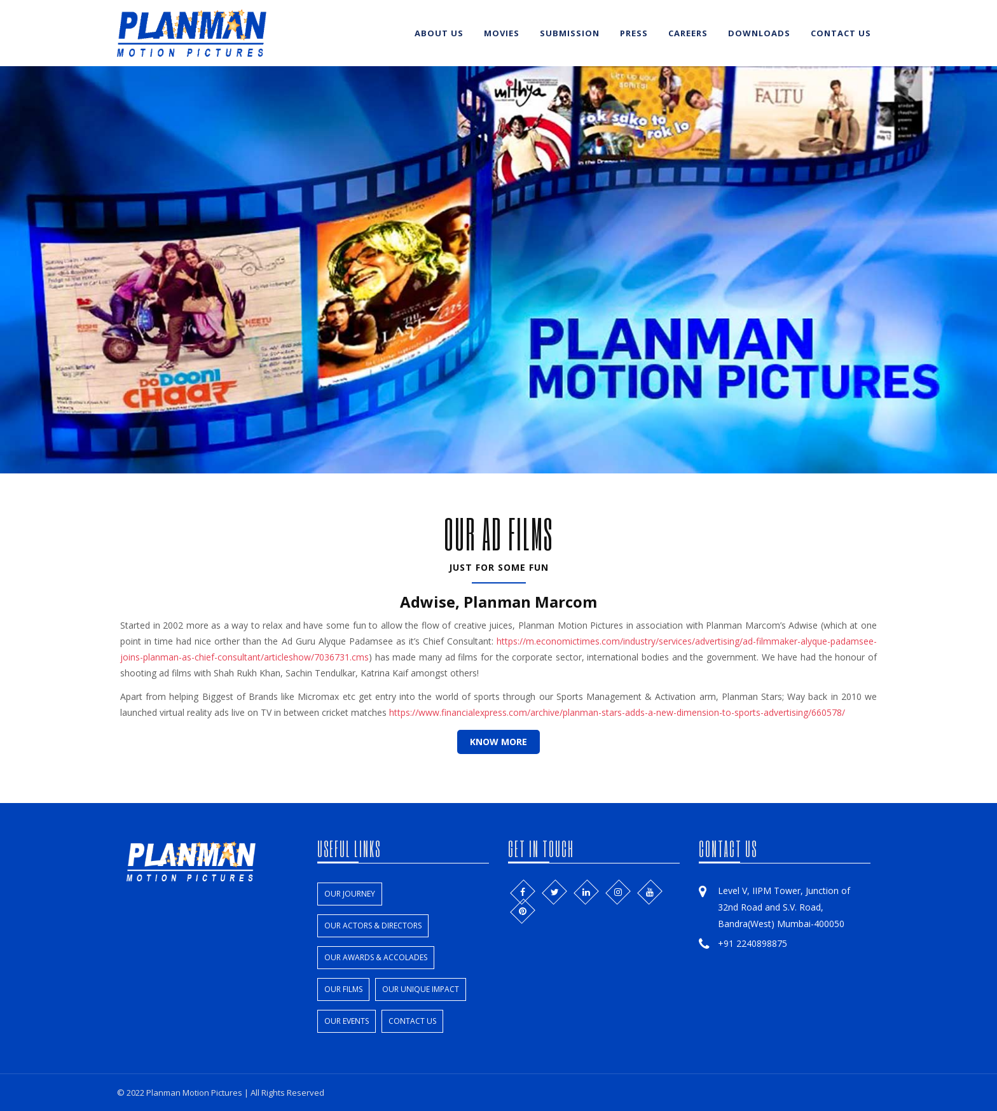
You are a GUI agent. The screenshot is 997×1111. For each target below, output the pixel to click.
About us (439, 33)
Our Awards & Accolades (375, 957)
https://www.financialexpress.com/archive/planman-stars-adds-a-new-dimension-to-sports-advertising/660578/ (617, 712)
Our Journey (349, 893)
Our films (343, 989)
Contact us (841, 33)
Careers (688, 33)
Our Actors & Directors (373, 925)
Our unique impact (420, 989)
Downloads (759, 33)
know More (498, 742)
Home (380, 33)
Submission (570, 33)
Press (634, 33)
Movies (501, 33)
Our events (346, 1021)
